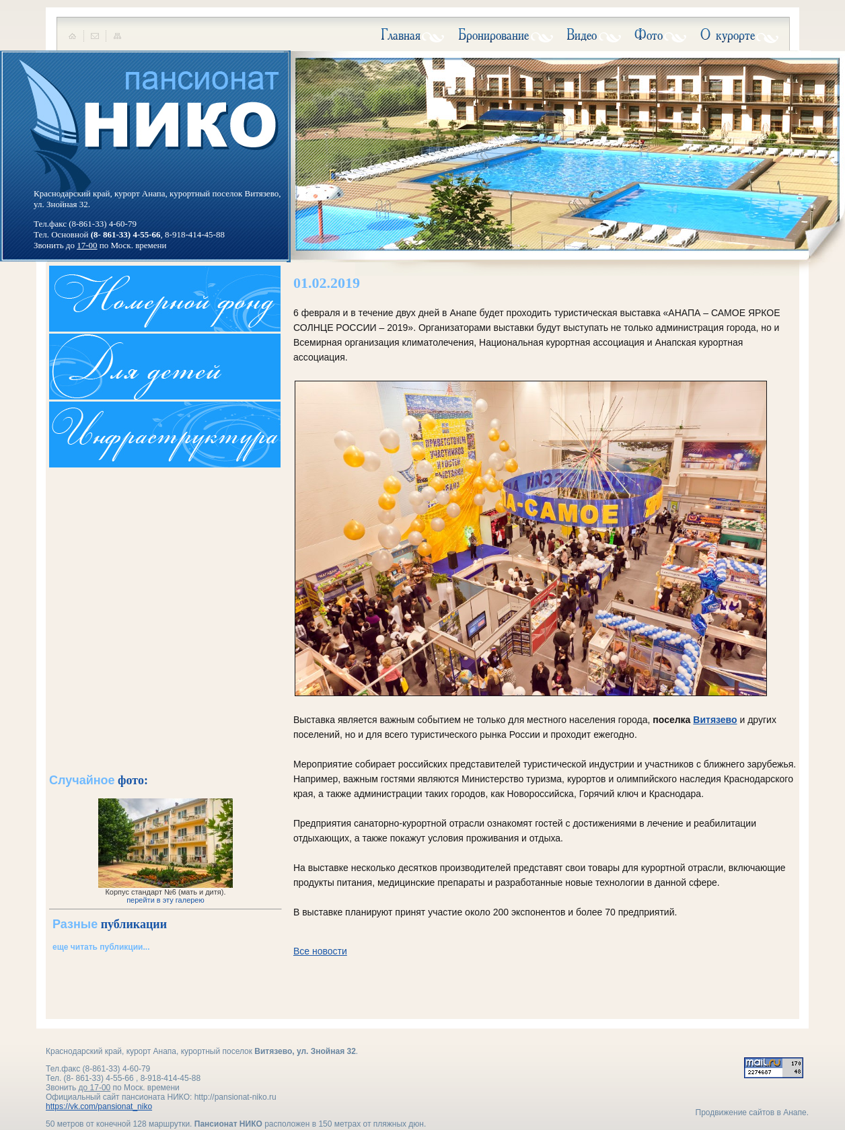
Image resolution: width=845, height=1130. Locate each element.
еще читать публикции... (100, 947)
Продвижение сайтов (735, 1112)
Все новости (320, 951)
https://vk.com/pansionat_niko (99, 1106)
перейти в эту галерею (165, 900)
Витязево (715, 719)
